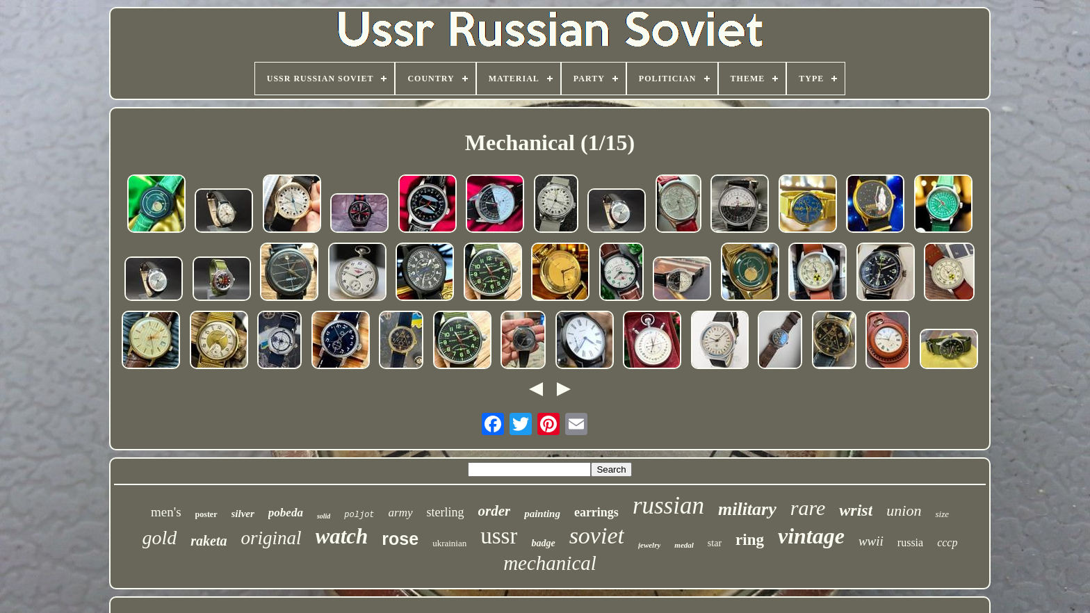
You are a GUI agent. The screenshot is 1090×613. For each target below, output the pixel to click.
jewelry (649, 545)
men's (166, 512)
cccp (947, 542)
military (747, 509)
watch (342, 536)
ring (749, 539)
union (903, 510)
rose (400, 538)
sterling (445, 512)
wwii (871, 541)
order (494, 510)
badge (543, 543)
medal (684, 545)
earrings (596, 512)
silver (242, 513)
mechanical (549, 563)
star (715, 543)
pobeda (285, 512)
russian (668, 505)
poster (206, 514)
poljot (359, 515)
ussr (498, 535)
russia (910, 542)
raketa (208, 540)
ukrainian (449, 543)
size (942, 514)
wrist (855, 510)
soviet (596, 535)
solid (323, 516)
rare (808, 507)
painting (542, 513)
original (271, 538)
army (401, 512)
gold (160, 537)
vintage (811, 535)
